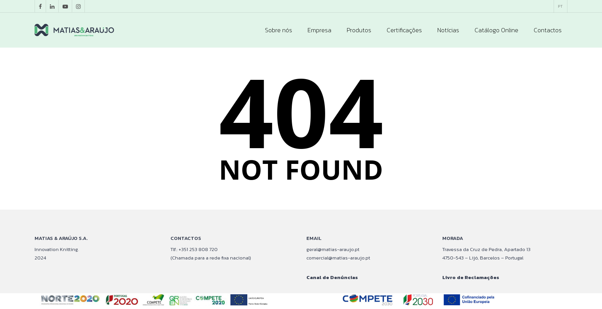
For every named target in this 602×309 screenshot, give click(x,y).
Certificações (404, 30)
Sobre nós (278, 30)
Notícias (448, 30)
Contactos (548, 30)
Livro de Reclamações (470, 277)
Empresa (319, 30)
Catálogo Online (496, 30)
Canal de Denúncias (332, 277)
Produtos (359, 30)
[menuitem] (560, 6)
